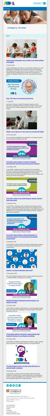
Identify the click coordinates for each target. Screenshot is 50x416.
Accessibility (9, 410)
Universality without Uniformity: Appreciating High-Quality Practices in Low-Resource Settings (23, 335)
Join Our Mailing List (10, 405)
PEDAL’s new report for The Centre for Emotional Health (25, 132)
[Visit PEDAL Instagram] (10, 385)
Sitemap (8, 408)
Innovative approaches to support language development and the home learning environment (22, 163)
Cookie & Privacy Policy (11, 411)
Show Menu (7, 9)
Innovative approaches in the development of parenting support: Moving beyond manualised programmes (22, 237)
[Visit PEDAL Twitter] (7, 385)
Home (7, 35)
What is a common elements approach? (19, 270)
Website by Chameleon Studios (13, 413)
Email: (7, 399)
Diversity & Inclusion (10, 406)
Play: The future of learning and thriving (19, 98)
